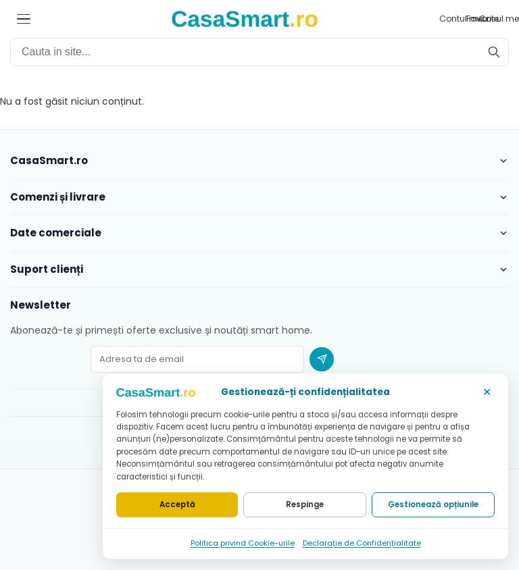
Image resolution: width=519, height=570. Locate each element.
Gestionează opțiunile (433, 504)
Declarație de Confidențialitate (362, 543)
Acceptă (177, 504)
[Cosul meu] (499, 19)
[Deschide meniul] (23, 18)
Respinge (305, 504)
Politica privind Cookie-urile (243, 543)
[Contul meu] (461, 19)
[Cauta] (494, 52)
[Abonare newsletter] (322, 359)
